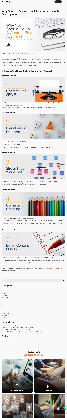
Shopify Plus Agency (6, 311)
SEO (3, 307)
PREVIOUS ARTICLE (50, 278)
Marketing (4, 302)
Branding (4, 295)
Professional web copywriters (8, 145)
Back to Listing (6, 278)
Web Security (4, 320)
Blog (3, 293)
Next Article (61, 278)
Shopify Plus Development (7, 313)
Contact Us (58, 1)
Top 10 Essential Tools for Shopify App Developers (12, 327)
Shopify (3, 309)
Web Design (4, 318)
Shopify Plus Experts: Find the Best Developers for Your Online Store (16, 332)
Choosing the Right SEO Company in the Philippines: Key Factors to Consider (17, 330)
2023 (9, 341)
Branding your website (6, 226)
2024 (4, 341)
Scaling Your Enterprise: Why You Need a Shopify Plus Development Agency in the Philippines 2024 (22, 334)
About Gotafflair (5, 291)
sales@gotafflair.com (52, 271)
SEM (3, 304)
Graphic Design (5, 300)
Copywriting (4, 298)
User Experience (5, 315)
